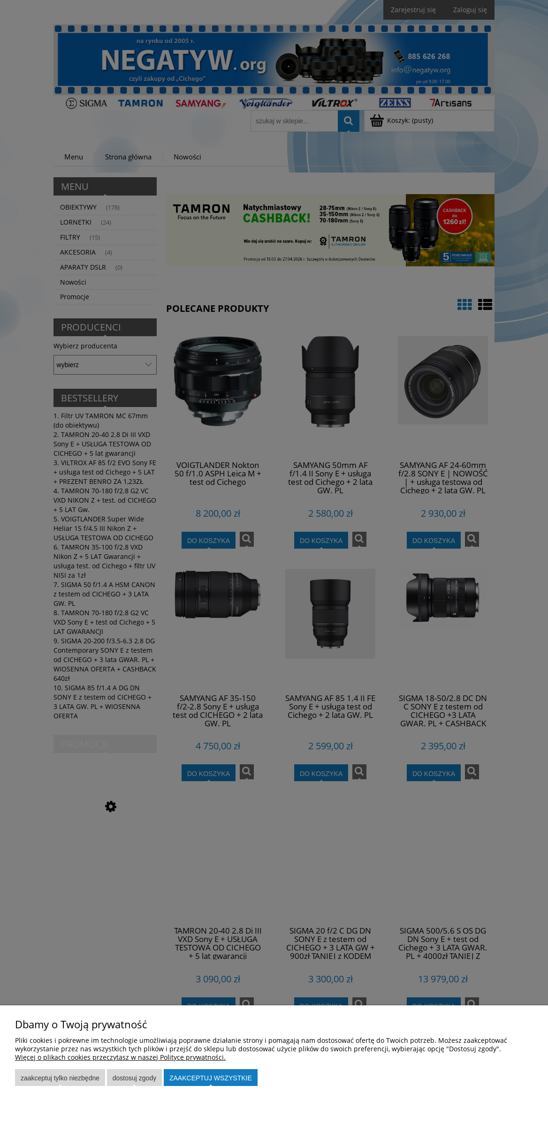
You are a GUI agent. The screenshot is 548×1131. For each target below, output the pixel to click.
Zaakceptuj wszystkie (210, 1078)
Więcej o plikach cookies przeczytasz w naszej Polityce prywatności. (120, 1057)
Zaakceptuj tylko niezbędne (60, 1078)
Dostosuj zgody (134, 1078)
